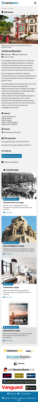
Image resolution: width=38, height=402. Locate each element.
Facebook (12, 394)
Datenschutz (31, 398)
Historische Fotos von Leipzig (13, 202)
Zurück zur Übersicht (11, 162)
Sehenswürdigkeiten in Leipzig (13, 246)
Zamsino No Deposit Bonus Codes (7, 375)
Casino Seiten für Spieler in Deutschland (19, 363)
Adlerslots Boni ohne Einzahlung (19, 375)
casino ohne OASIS (12, 387)
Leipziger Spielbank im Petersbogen (19, 369)
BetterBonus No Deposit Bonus (31, 375)
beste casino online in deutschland (19, 381)
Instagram (27, 394)
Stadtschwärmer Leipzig (11, 331)
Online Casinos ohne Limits (31, 387)
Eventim (30, 351)
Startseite (10, 3)
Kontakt (14, 398)
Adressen (11, 8)
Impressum (22, 398)
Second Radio (19, 357)
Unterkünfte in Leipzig (11, 287)
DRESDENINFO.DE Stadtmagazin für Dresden (13, 350)
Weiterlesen (8, 212)
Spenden (7, 398)
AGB (19, 400)
